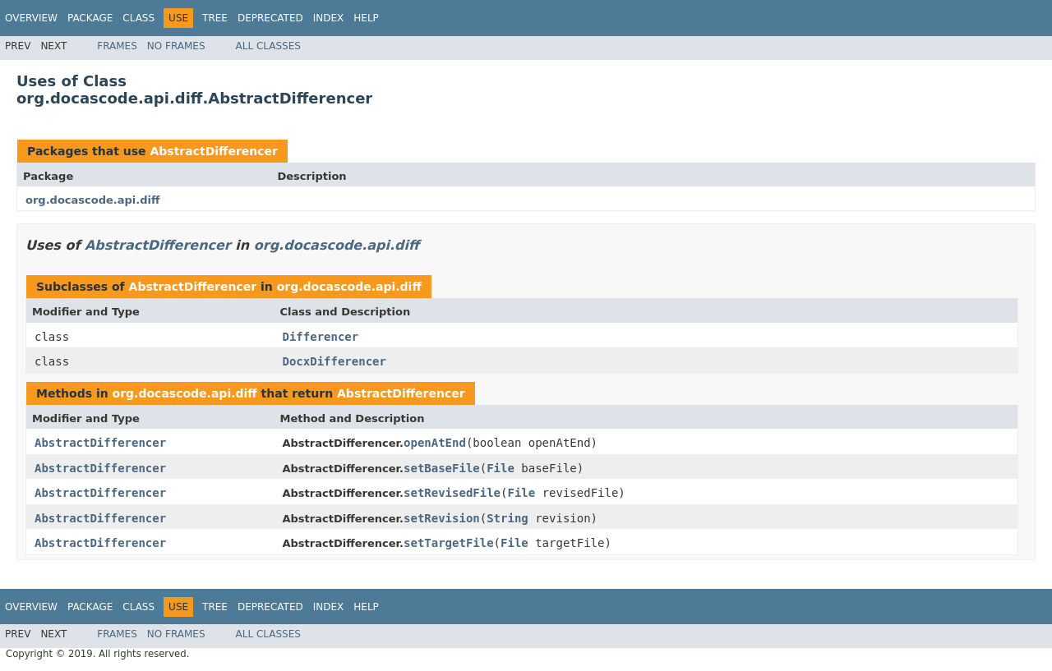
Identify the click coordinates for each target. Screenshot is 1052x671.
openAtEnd (435, 442)
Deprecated (270, 18)
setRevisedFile (452, 492)
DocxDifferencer (334, 361)
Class (138, 18)
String (507, 518)
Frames (117, 46)
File (500, 468)
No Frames (176, 46)
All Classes (268, 46)
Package (90, 18)
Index (328, 18)
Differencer (321, 336)
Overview (31, 18)
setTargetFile (449, 542)
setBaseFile (442, 468)
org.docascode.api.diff (92, 200)
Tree (215, 18)
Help (366, 18)
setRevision (442, 518)
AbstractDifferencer (214, 151)
